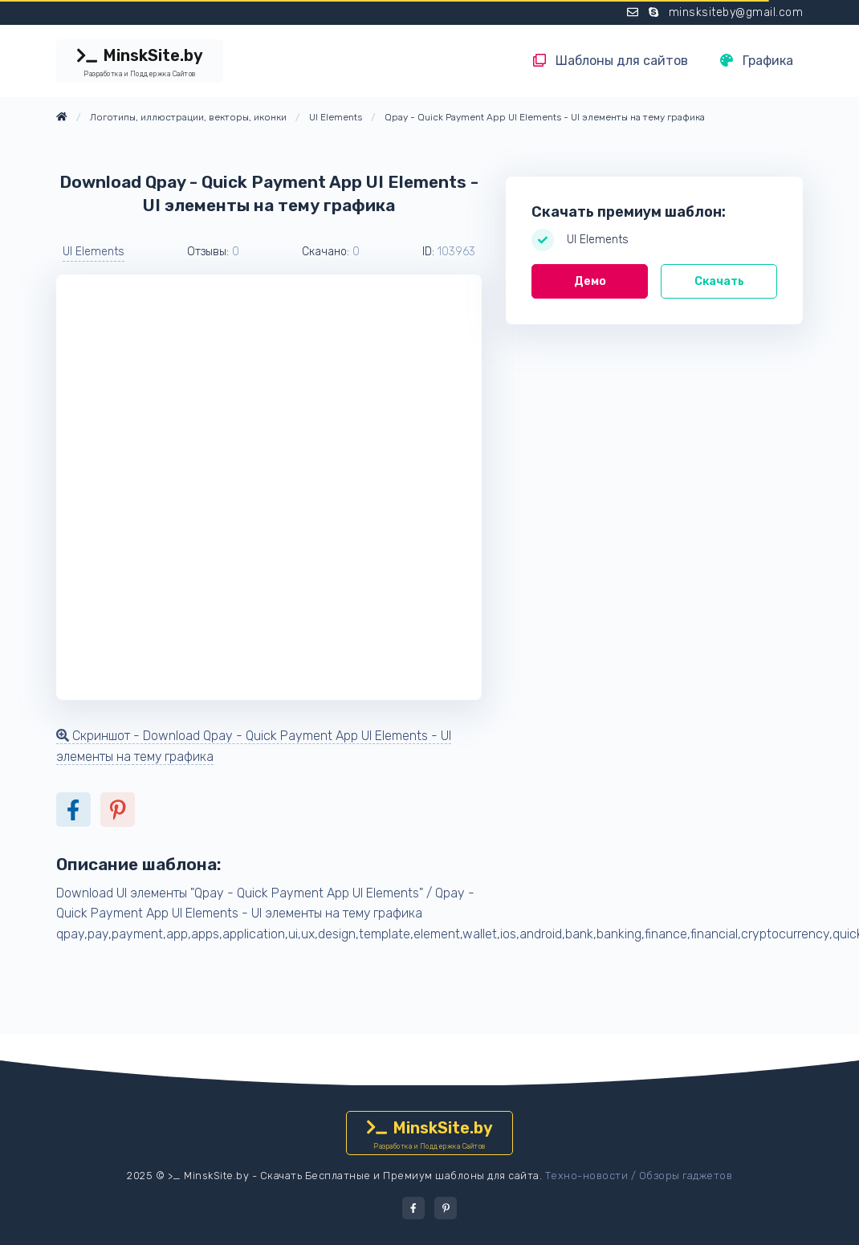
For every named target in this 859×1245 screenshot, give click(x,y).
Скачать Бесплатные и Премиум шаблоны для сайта (399, 1176)
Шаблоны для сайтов (610, 60)
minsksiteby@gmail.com (736, 12)
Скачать (719, 281)
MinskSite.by (139, 62)
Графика (756, 60)
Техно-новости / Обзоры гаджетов (639, 1176)
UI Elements (93, 251)
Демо (590, 281)
